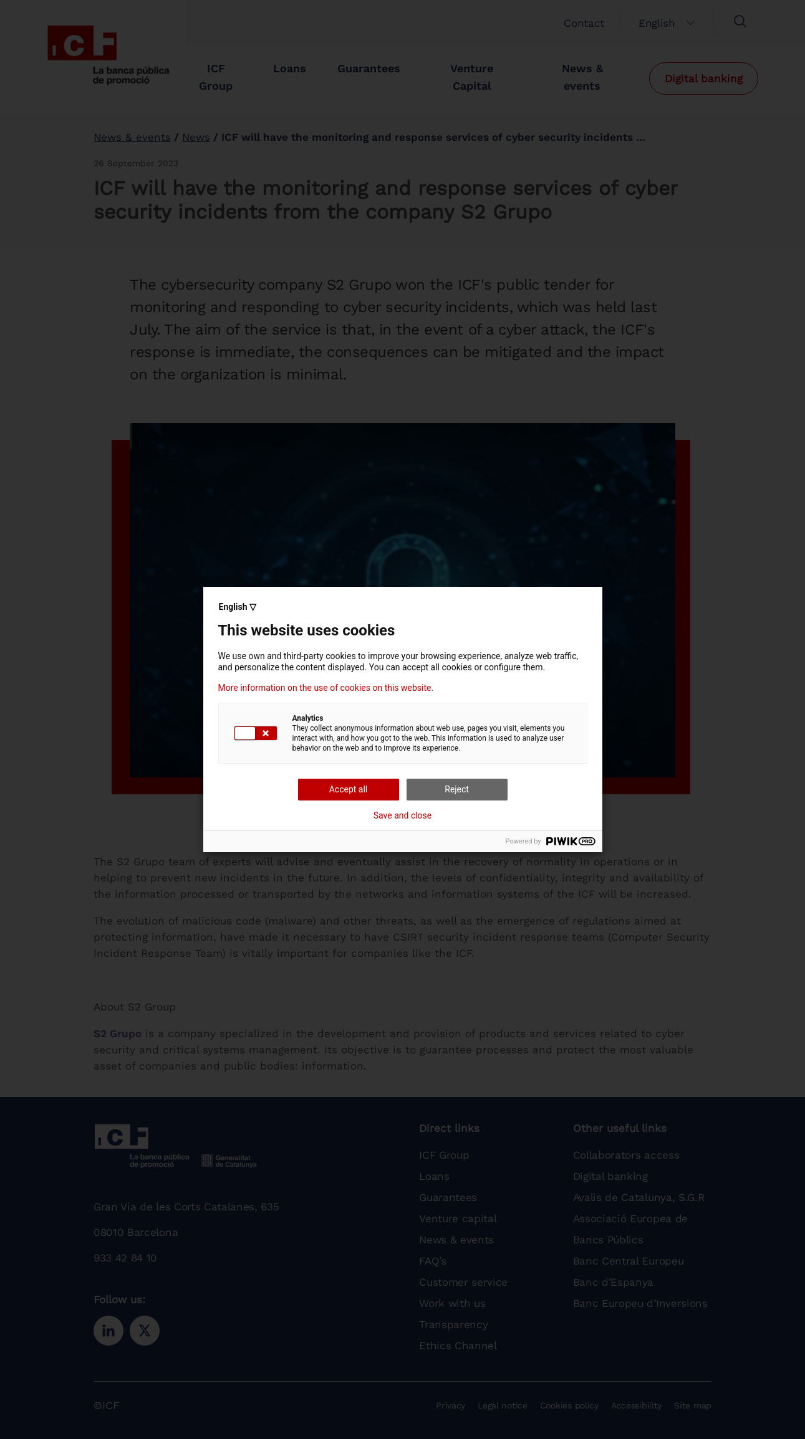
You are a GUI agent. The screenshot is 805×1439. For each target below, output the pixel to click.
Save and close (403, 815)
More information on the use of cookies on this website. (326, 688)
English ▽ (237, 607)
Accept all (348, 789)
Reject (457, 789)
